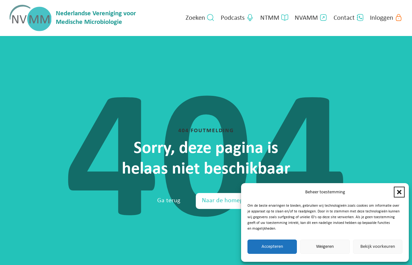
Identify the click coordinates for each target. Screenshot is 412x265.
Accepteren (272, 246)
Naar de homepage (227, 200)
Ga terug (168, 200)
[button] (399, 192)
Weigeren (325, 246)
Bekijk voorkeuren (377, 246)
